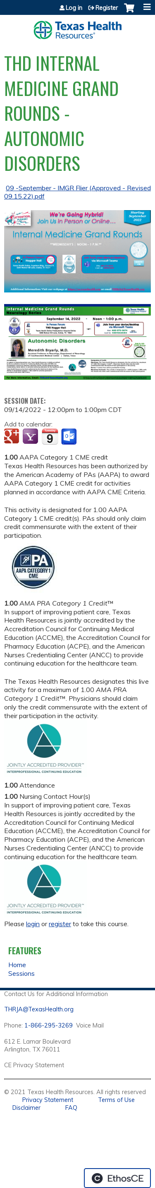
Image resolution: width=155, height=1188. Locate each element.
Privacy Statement (47, 1100)
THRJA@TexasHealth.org (39, 1009)
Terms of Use (116, 1100)
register (60, 924)
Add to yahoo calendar (31, 437)
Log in (74, 8)
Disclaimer (26, 1107)
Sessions (21, 973)
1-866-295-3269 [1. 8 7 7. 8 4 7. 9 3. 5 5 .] (48, 1025)
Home (17, 964)
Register (106, 8)
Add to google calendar (12, 437)
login (33, 924)
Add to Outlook (69, 437)
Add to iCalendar (49, 436)
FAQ (71, 1107)
